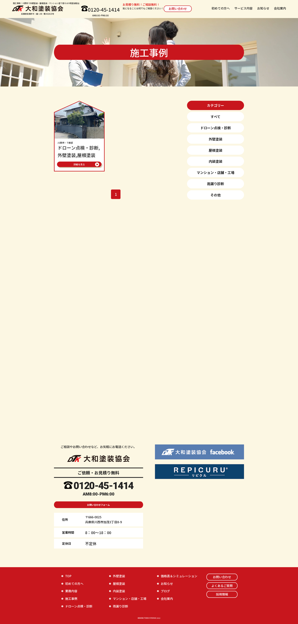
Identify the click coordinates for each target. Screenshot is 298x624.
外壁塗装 (215, 138)
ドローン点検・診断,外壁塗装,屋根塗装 (79, 149)
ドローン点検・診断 (215, 127)
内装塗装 (215, 161)
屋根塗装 (215, 150)
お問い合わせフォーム (98, 504)
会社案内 (280, 8)
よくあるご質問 (222, 585)
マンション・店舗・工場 (215, 172)
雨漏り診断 (215, 183)
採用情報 (222, 594)
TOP (68, 576)
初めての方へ (221, 8)
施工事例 (71, 598)
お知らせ (263, 8)
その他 (215, 194)
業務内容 (71, 591)
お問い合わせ (178, 8)
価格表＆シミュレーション (179, 576)
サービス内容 (243, 8)
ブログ (165, 591)
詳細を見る (79, 164)
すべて (215, 116)
